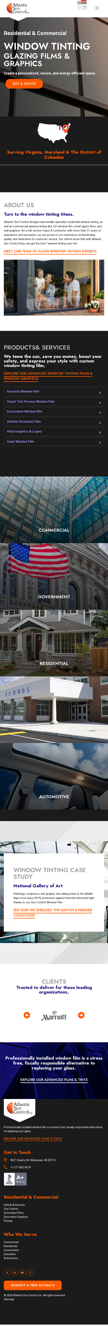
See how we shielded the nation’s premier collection (52, 913)
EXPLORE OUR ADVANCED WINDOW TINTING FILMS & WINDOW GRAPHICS (48, 376)
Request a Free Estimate (33, 1285)
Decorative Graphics (16, 1216)
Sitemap (9, 1299)
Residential (10, 1246)
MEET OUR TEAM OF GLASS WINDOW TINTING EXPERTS (50, 251)
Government (11, 1250)
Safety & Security (14, 1204)
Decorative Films (14, 1212)
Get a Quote (24, 83)
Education (10, 1254)
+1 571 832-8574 (20, 1167)
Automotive (11, 1258)
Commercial (11, 1242)
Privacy (8, 1220)
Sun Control (11, 1208)
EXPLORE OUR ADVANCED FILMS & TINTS (54, 1079)
